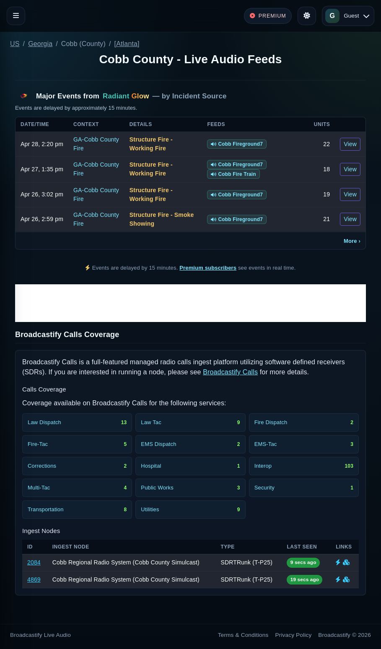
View (350, 144)
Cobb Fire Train (233, 174)
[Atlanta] (127, 43)
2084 (34, 562)
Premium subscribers (207, 268)
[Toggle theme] (307, 16)
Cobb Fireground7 (237, 144)
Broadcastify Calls (230, 372)
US (15, 43)
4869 (34, 579)
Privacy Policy (293, 635)
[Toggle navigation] (16, 16)
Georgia (40, 43)
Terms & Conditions (243, 635)
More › (352, 241)
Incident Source (199, 96)
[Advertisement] (190, 303)
